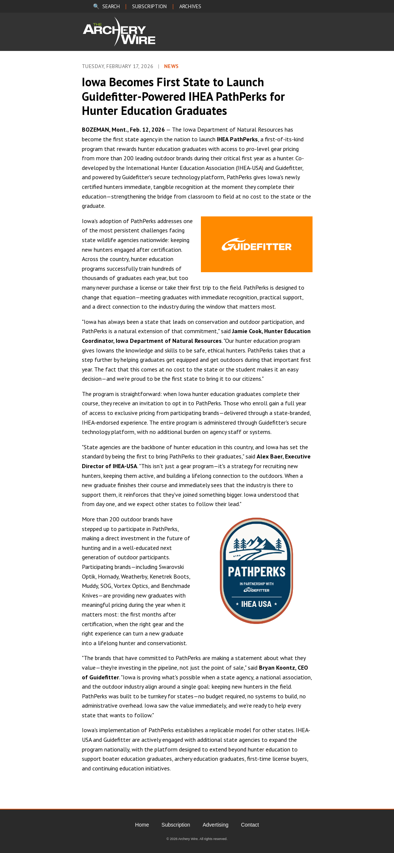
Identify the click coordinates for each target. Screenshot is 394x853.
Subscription (175, 825)
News (171, 66)
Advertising (215, 825)
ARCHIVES (190, 6)
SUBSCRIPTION (149, 6)
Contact (250, 825)
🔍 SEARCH (106, 6)
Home (142, 825)
